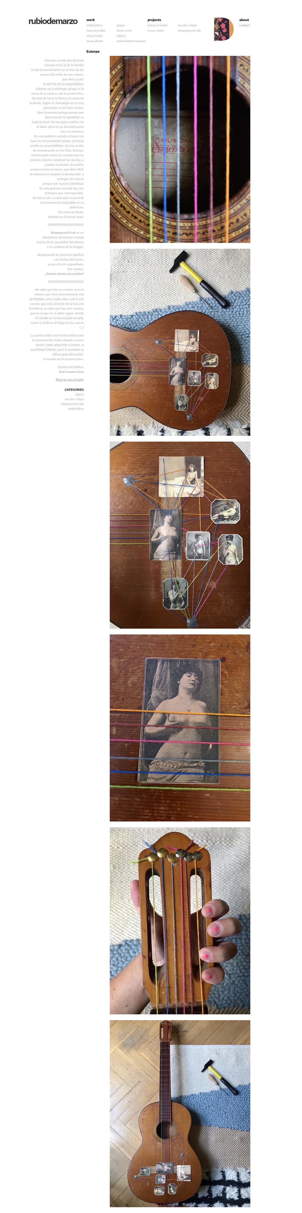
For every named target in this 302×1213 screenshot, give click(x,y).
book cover (124, 30)
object (121, 36)
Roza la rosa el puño (70, 379)
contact (244, 25)
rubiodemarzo (53, 21)
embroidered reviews (131, 41)
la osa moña (156, 30)
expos (121, 25)
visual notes (94, 36)
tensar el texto (157, 25)
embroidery (94, 25)
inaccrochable (95, 30)
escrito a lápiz (187, 25)
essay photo (94, 41)
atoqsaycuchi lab (189, 30)
